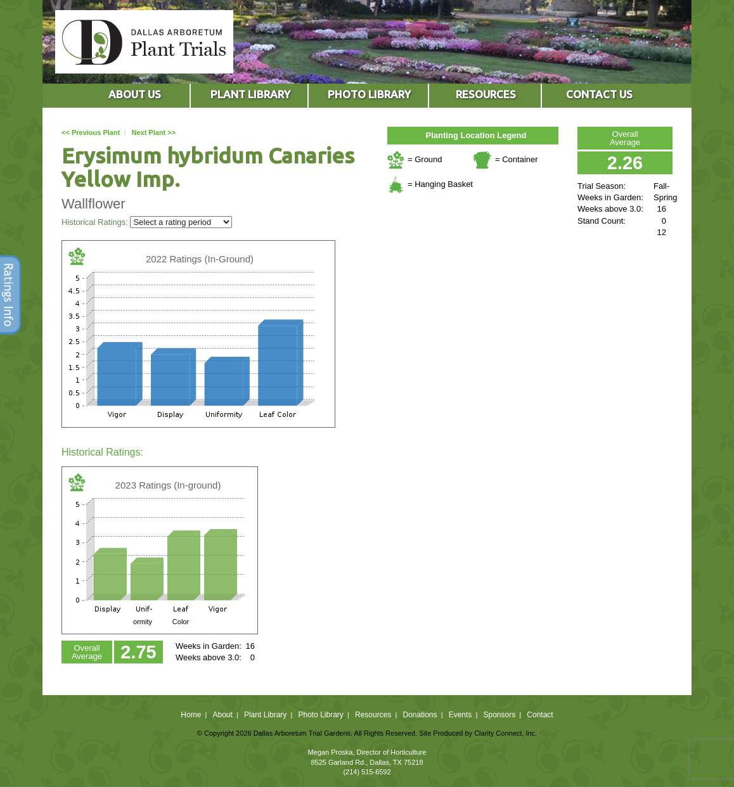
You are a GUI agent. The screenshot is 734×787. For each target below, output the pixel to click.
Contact (540, 714)
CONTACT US (599, 94)
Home (191, 714)
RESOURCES (486, 94)
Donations (419, 714)
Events (460, 714)
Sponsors (500, 714)
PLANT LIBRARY (250, 94)
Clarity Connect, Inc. (505, 733)
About (222, 714)
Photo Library (320, 714)
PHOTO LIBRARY (369, 94)
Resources (373, 714)
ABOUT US (134, 94)
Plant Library (265, 714)
